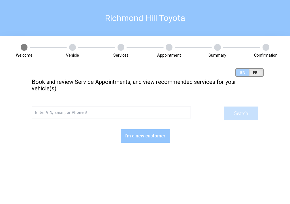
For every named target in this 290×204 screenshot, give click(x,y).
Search (241, 113)
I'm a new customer (145, 136)
